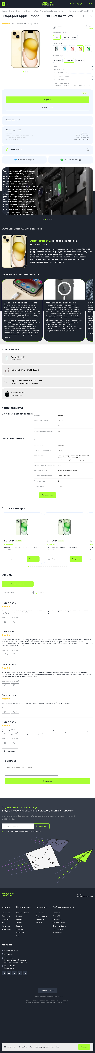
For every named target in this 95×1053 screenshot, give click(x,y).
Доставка (19, 919)
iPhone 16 (56, 916)
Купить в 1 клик (47, 107)
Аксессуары (6, 929)
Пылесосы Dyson (59, 926)
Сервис (19, 926)
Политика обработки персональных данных (47, 996)
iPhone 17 (56, 913)
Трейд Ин (20, 933)
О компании (40, 913)
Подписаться (41, 826)
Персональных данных (32, 832)
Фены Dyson (57, 919)
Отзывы (19, 916)
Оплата (19, 923)
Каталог (6, 907)
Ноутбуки (5, 919)
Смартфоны (6, 913)
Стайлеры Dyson (59, 923)
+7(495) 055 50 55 (11, 950)
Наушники (6, 926)
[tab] (23, 71)
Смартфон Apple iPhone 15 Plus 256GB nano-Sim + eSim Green (64, 548)
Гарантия (19, 929)
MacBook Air (57, 933)
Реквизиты (40, 919)
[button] (43, 219)
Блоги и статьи (41, 916)
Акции (18, 936)
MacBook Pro (58, 929)
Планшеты (6, 916)
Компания (41, 907)
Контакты (39, 923)
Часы (4, 923)
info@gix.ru (8, 954)
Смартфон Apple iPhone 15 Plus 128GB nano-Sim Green (21, 548)
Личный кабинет (22, 913)
